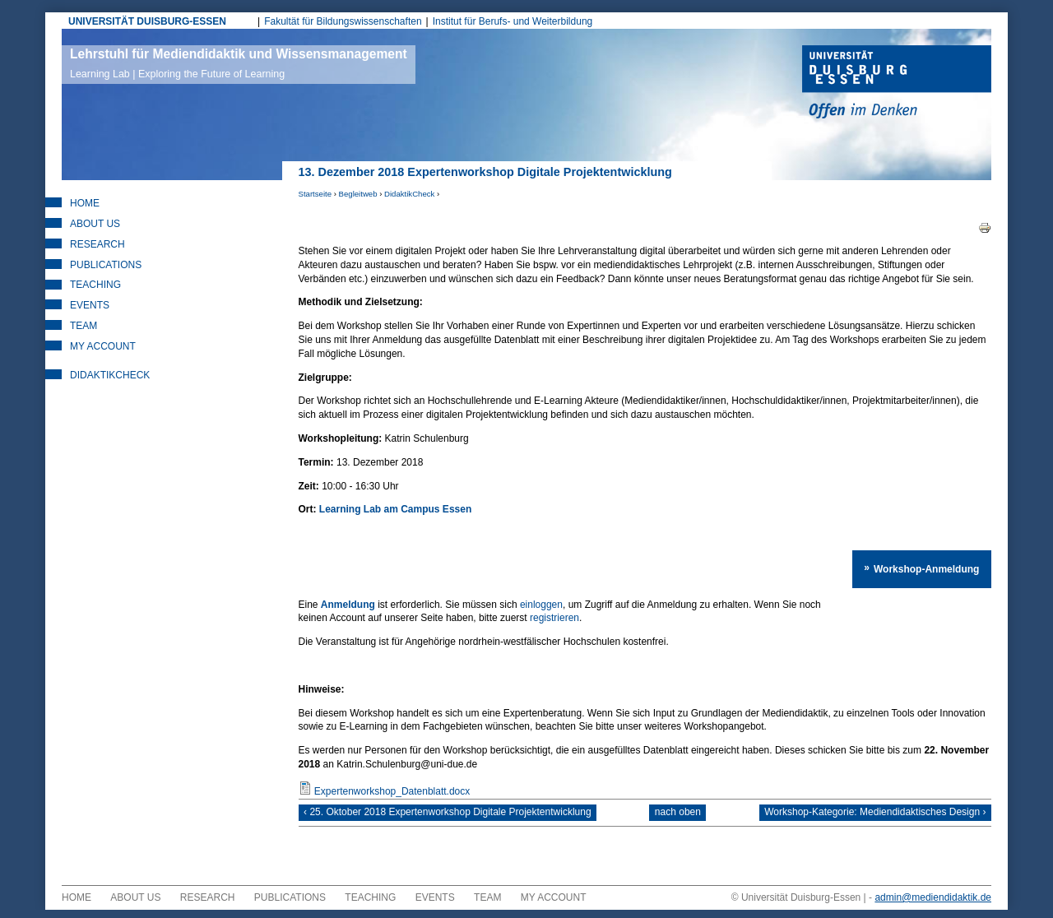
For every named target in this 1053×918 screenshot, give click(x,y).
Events (89, 305)
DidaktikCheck (409, 193)
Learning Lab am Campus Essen (395, 509)
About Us (95, 224)
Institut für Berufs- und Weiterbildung (513, 21)
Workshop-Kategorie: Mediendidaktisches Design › (866, 817)
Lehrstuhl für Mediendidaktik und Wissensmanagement (238, 63)
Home (85, 203)
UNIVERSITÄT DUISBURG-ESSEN (147, 21)
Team (83, 326)
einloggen (541, 604)
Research (97, 244)
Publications (105, 265)
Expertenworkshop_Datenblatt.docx (392, 791)
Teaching (95, 284)
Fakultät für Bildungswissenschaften (342, 21)
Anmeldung (348, 604)
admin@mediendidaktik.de (932, 905)
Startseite (315, 193)
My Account (103, 346)
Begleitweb (358, 193)
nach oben (678, 817)
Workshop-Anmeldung (928, 567)
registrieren (407, 618)
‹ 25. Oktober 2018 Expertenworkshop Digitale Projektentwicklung (457, 817)
